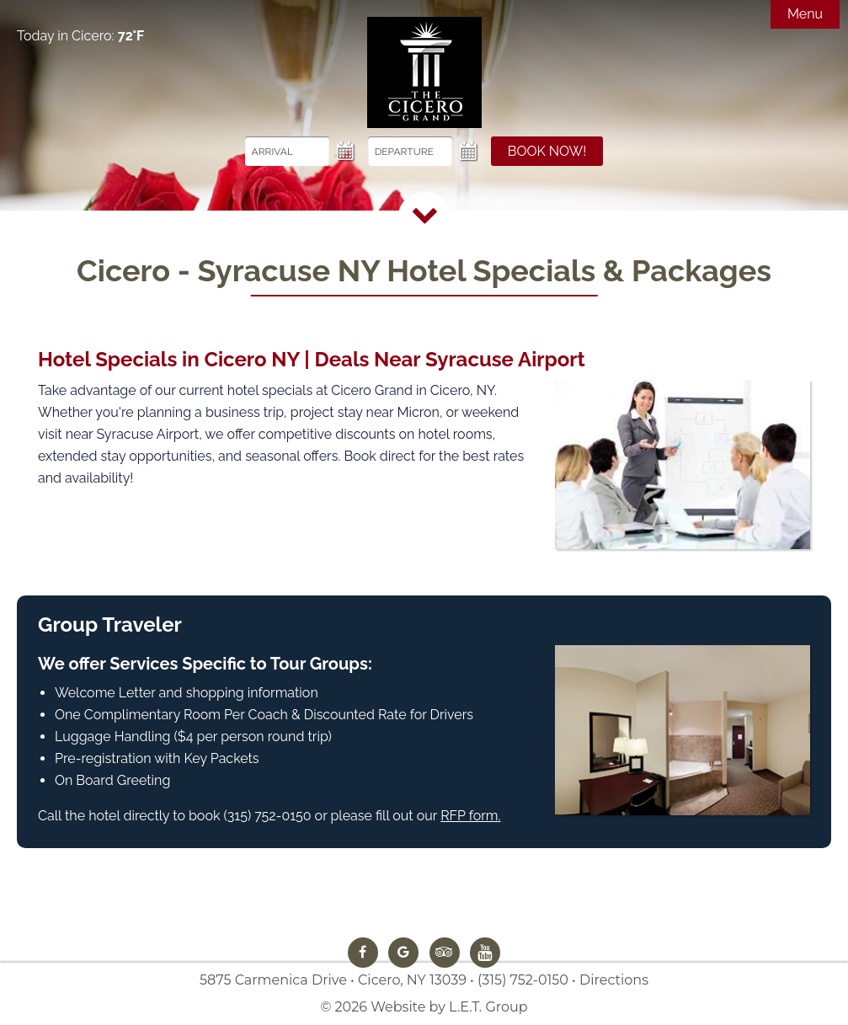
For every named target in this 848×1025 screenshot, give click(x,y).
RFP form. (470, 816)
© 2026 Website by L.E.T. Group (423, 1007)
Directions (613, 980)
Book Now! (547, 151)
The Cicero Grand (424, 72)
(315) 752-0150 (522, 980)
